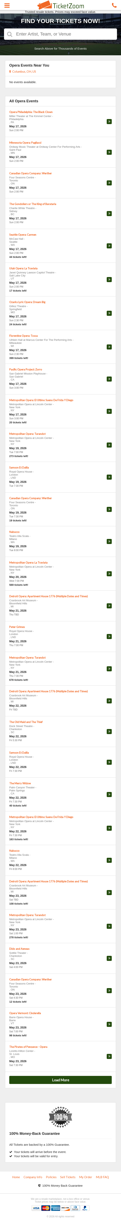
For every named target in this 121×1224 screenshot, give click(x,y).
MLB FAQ (102, 1177)
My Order (85, 1177)
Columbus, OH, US (22, 71)
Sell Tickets (67, 1177)
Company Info (33, 1177)
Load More (60, 1080)
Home (16, 1177)
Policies (51, 1177)
